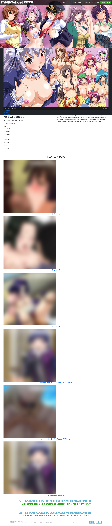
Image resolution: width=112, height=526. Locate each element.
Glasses (6, 142)
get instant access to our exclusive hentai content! (56, 502)
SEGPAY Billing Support (14, 524)
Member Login (95, 2)
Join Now (106, 2)
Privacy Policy (34, 524)
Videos (68, 2)
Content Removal (27, 524)
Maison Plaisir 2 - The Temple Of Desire (56, 383)
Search (87, 2)
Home (63, 2)
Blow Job (7, 131)
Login (74, 524)
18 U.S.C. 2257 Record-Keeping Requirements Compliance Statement (59, 524)
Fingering (7, 139)
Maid (5, 145)
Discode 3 (56, 214)
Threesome (7, 148)
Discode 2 (56, 270)
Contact (21, 524)
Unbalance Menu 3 (56, 495)
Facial (6, 137)
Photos (74, 2)
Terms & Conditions (41, 524)
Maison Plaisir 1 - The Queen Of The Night (56, 439)
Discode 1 (56, 326)
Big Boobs (7, 128)
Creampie (7, 134)
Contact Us (80, 2)
